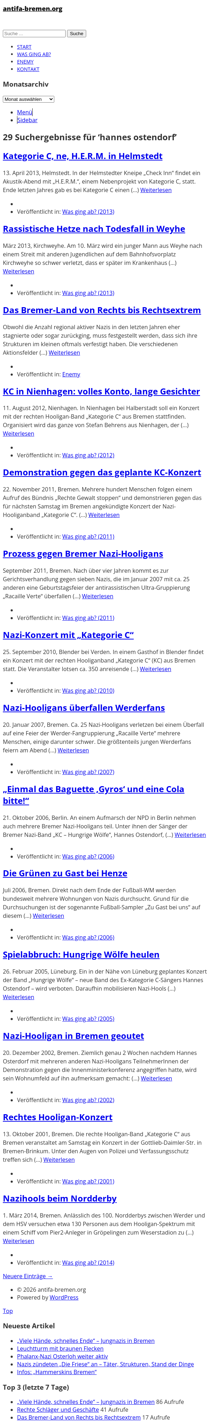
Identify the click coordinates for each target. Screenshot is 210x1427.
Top (8, 1311)
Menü (24, 112)
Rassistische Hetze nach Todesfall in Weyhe (94, 228)
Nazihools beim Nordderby (60, 1198)
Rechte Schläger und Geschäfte (58, 1410)
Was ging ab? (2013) (88, 212)
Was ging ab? (34, 54)
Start (24, 46)
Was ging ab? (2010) (88, 691)
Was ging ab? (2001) (88, 1181)
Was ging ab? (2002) (88, 1100)
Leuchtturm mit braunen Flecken (60, 1348)
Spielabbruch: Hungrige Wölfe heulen (81, 954)
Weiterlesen (156, 190)
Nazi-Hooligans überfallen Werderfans (84, 707)
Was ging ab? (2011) (88, 536)
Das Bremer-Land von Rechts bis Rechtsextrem (102, 310)
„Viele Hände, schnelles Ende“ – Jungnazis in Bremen (86, 1341)
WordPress (64, 1297)
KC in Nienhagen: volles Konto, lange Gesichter (101, 391)
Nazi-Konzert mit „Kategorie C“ (68, 635)
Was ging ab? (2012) (88, 455)
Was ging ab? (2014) (88, 1263)
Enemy (25, 61)
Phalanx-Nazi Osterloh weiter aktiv (62, 1356)
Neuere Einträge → (28, 1276)
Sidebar (27, 120)
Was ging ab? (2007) (88, 772)
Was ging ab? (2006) (88, 856)
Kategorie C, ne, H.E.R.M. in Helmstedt (82, 156)
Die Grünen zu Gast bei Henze (65, 873)
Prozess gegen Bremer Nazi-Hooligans (83, 553)
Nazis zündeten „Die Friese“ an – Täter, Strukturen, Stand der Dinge (105, 1364)
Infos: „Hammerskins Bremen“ (56, 1372)
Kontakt (28, 69)
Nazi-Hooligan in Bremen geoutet (73, 1035)
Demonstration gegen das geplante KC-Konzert (102, 472)
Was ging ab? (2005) (88, 1019)
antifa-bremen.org (32, 8)
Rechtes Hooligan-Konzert (57, 1117)
